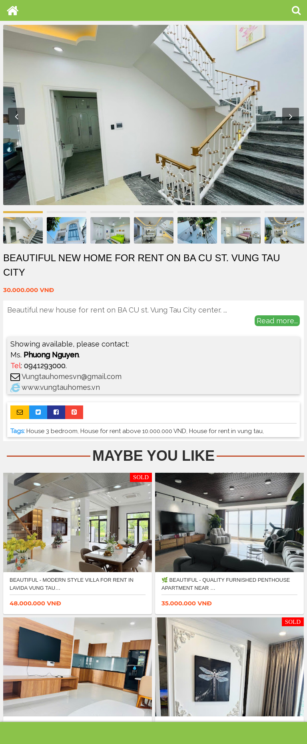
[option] (153, 115)
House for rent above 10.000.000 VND (133, 431)
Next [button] (290, 116)
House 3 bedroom (52, 431)
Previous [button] (16, 116)
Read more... (277, 321)
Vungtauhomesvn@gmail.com (72, 376)
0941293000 (45, 365)
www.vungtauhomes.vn (61, 387)
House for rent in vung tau (226, 431)
